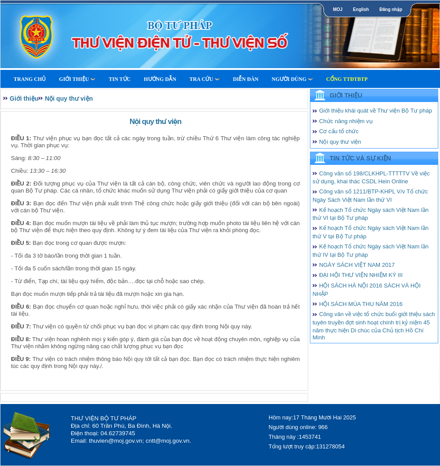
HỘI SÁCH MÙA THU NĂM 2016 (361, 304)
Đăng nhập (390, 9)
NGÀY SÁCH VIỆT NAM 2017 (357, 265)
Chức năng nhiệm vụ (346, 121)
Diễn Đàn (245, 79)
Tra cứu (204, 79)
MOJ (337, 9)
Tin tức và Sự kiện (360, 158)
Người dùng (292, 79)
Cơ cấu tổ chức (339, 131)
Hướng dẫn (160, 79)
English (361, 9)
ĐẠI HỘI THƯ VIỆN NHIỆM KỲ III (361, 275)
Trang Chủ (30, 79)
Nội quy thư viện (69, 98)
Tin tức (120, 79)
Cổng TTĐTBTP (346, 79)
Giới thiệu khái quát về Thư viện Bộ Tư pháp (375, 110)
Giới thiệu (77, 79)
